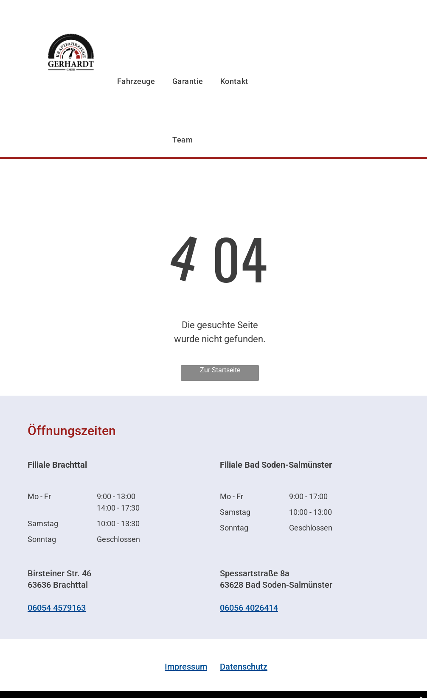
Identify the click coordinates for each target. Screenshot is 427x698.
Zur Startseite (220, 370)
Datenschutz (243, 667)
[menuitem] (136, 60)
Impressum (186, 667)
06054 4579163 (57, 608)
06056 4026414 (249, 608)
